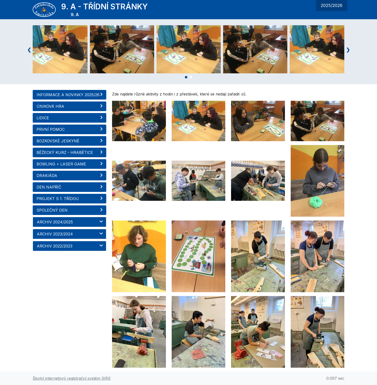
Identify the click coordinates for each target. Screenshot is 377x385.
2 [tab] (190, 78)
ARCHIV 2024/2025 (70, 222)
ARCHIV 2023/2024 (70, 234)
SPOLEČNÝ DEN (70, 210)
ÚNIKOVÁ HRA (70, 106)
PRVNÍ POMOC (70, 129)
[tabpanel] (188, 49)
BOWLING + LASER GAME (70, 164)
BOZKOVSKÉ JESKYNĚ (70, 141)
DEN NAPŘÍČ (70, 187)
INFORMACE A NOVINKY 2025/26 (70, 94)
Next (348, 49)
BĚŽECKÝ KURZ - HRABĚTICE (70, 152)
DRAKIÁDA (70, 175)
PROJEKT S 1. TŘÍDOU (70, 198)
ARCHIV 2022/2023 (70, 246)
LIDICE (70, 117)
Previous (29, 49)
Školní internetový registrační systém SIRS (72, 378)
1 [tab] (186, 78)
